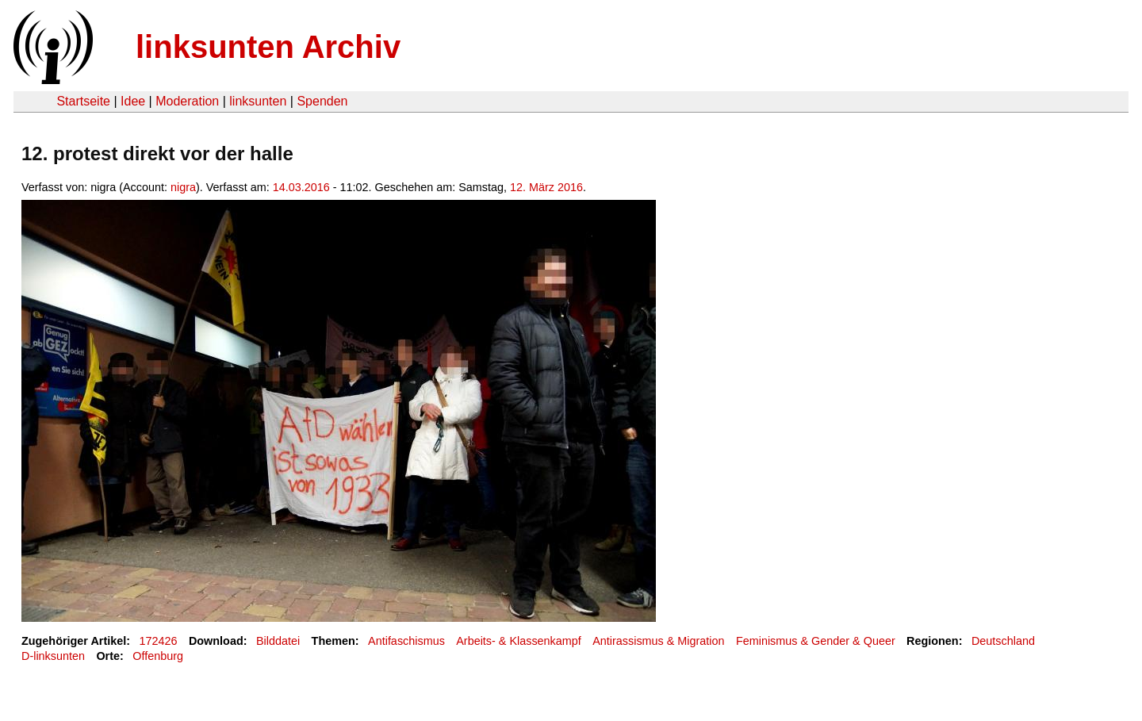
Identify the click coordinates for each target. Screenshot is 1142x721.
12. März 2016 (546, 187)
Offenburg (157, 656)
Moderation (187, 101)
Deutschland (1003, 641)
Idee (133, 101)
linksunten (257, 101)
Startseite (83, 101)
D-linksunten (53, 656)
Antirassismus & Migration (658, 641)
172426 (159, 641)
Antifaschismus (406, 641)
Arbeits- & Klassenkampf (518, 641)
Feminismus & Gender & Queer (815, 641)
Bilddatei (278, 641)
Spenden (322, 101)
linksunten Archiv (268, 46)
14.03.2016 (301, 187)
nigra (183, 187)
